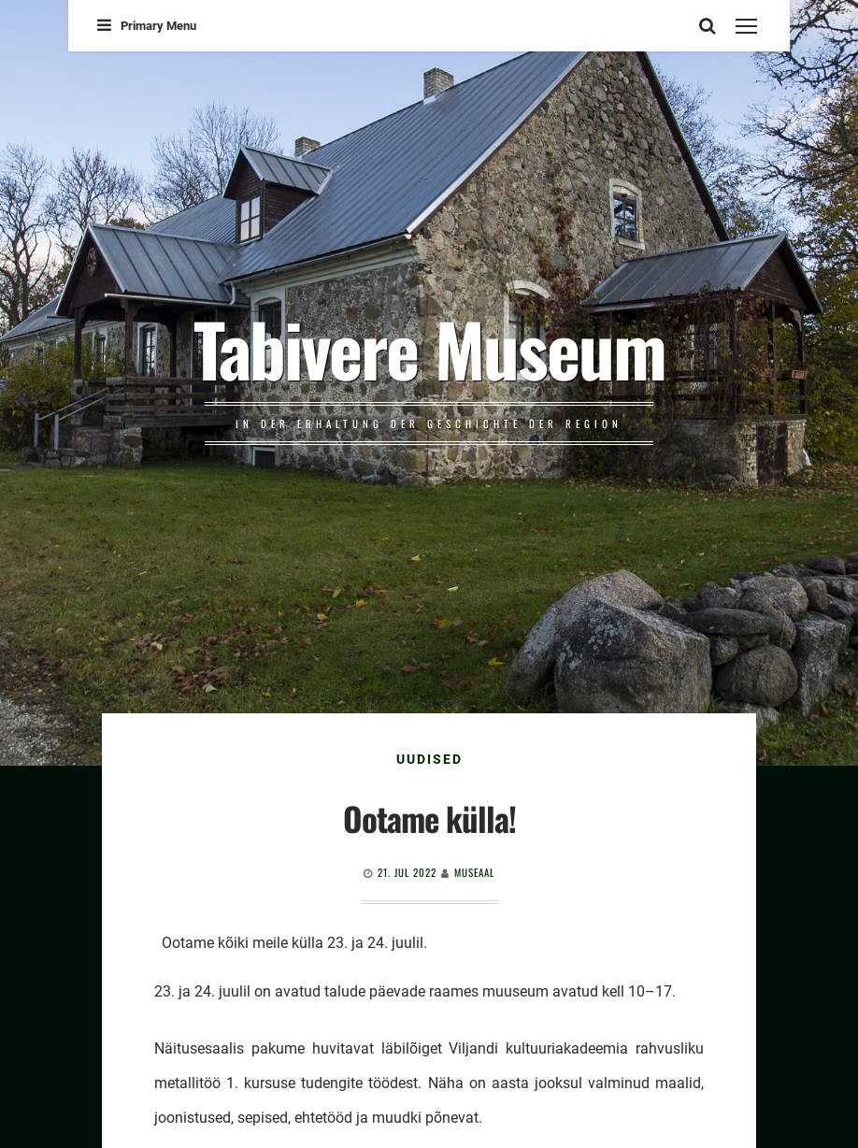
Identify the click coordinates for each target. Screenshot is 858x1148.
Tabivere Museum (429, 347)
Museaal (474, 872)
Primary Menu (146, 26)
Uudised (429, 759)
